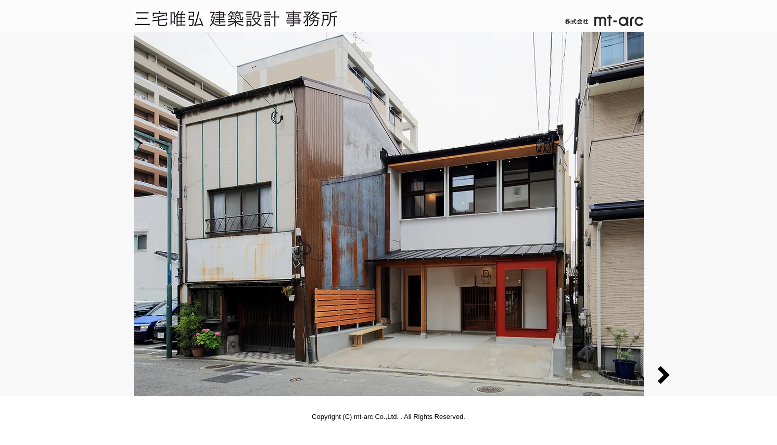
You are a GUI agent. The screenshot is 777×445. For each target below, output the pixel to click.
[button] (389, 214)
